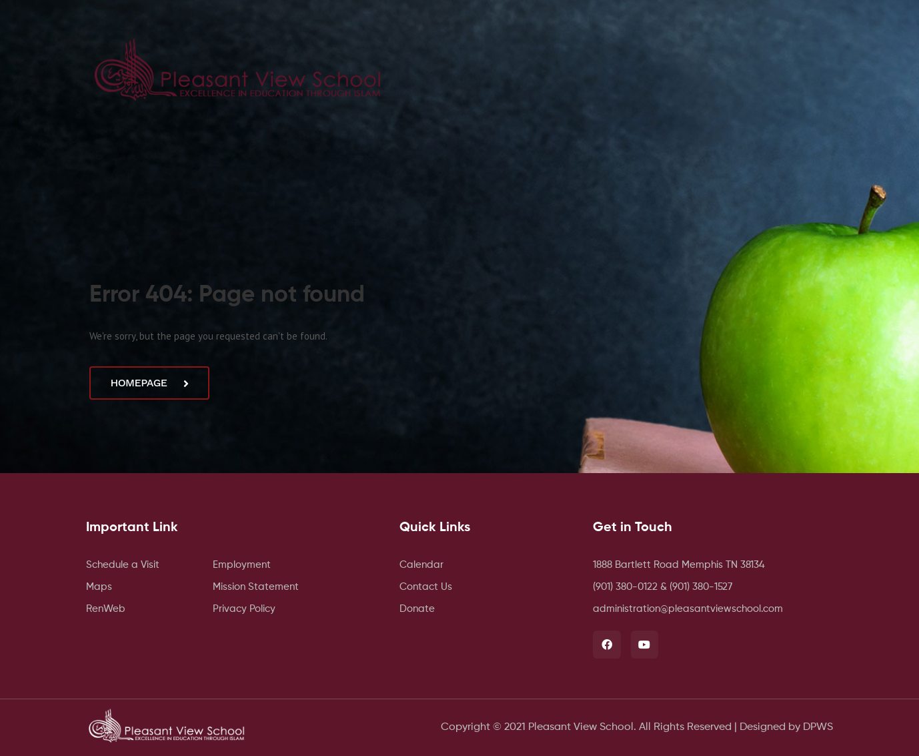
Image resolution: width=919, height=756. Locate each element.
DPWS (818, 727)
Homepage (149, 382)
